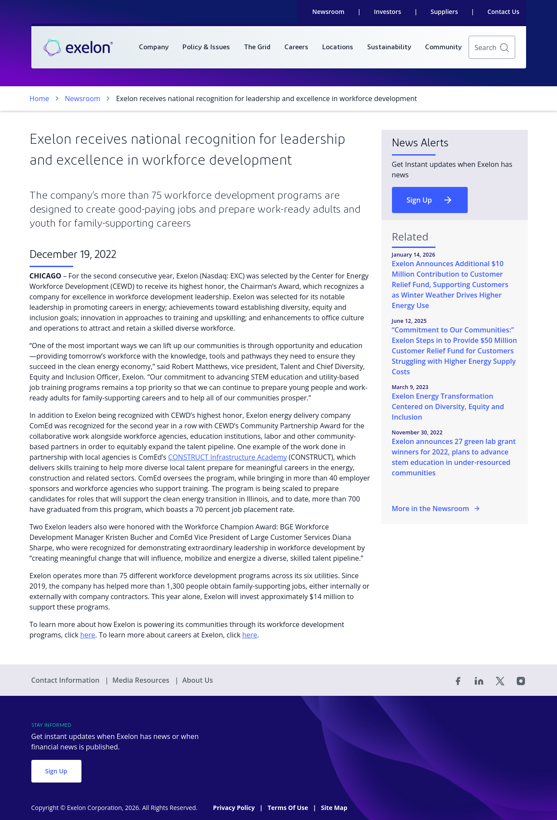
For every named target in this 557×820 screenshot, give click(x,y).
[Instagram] (521, 680)
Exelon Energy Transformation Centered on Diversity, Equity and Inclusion (448, 406)
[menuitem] (154, 47)
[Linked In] (479, 680)
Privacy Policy (234, 807)
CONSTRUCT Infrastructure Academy (227, 457)
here (87, 635)
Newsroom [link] (328, 11)
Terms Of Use (288, 807)
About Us (197, 680)
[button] (504, 47)
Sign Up (430, 200)
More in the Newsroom (436, 508)
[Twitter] (500, 680)
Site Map (334, 807)
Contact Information (66, 680)
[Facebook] (458, 680)
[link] (78, 47)
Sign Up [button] (56, 771)
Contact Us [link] (503, 11)
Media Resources (141, 680)
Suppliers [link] (444, 11)
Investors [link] (387, 11)
